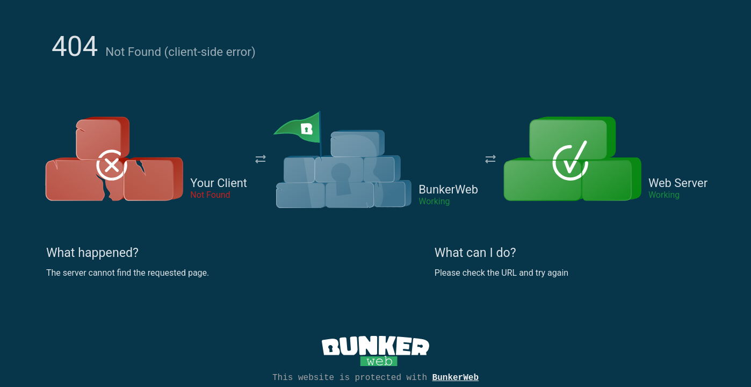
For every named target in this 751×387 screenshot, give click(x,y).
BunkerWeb (455, 377)
